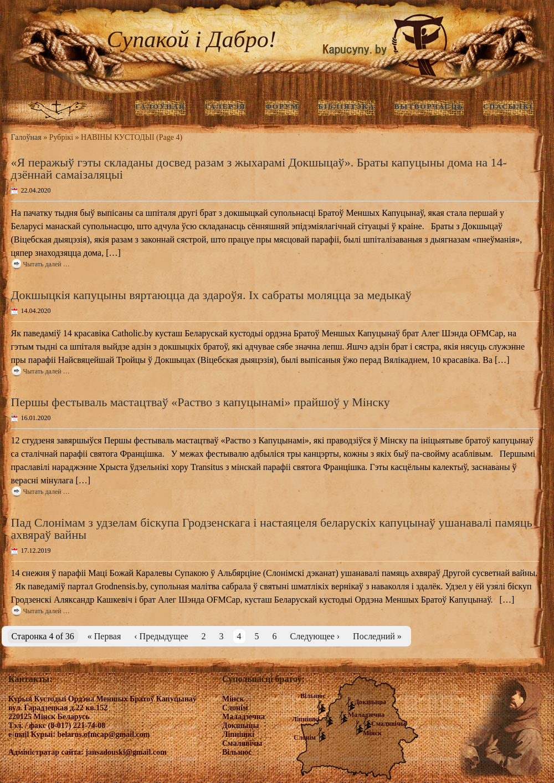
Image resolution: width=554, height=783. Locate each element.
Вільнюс (313, 696)
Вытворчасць (429, 106)
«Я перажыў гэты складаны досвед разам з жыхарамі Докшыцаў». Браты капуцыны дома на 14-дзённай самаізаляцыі (259, 168)
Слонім (305, 737)
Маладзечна (366, 715)
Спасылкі (508, 106)
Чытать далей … (46, 264)
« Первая (104, 636)
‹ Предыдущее (161, 636)
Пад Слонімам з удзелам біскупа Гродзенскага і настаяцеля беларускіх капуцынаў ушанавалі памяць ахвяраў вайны (271, 529)
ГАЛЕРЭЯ (225, 106)
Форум (282, 106)
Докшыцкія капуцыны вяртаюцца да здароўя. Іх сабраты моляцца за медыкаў (211, 295)
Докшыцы (370, 702)
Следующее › (315, 636)
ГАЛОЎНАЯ (160, 106)
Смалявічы (388, 724)
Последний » (377, 636)
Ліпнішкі (306, 719)
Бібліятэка (346, 106)
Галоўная (26, 137)
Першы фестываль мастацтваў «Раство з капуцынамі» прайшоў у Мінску (200, 402)
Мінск (372, 733)
